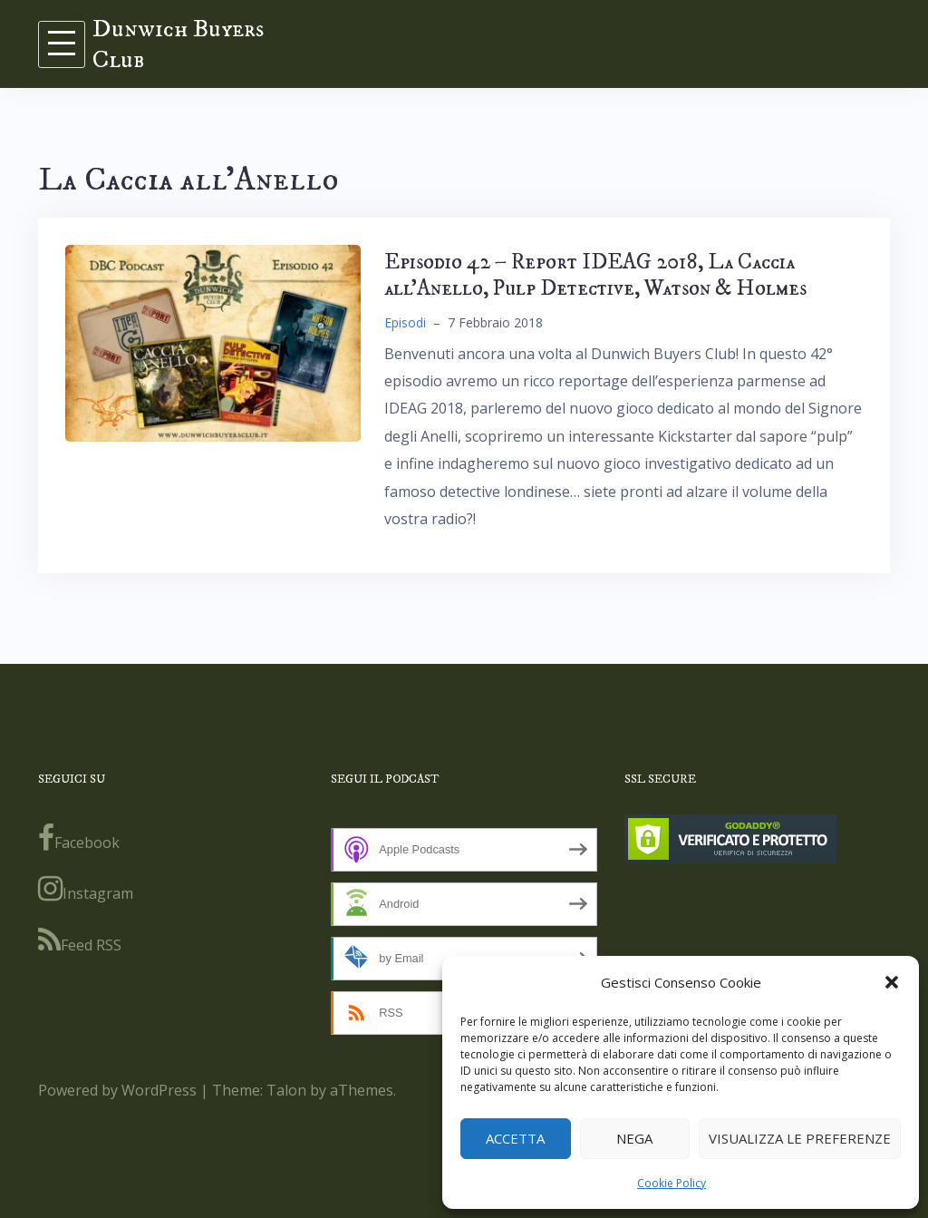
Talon (286, 1090)
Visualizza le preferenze (800, 1138)
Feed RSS (79, 940)
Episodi (405, 322)
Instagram (85, 888)
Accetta (515, 1138)
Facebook (79, 838)
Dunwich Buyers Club (178, 44)
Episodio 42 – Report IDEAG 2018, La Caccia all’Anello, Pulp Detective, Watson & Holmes (595, 275)
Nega (634, 1138)
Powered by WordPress (117, 1090)
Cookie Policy (671, 1183)
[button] (892, 982)
